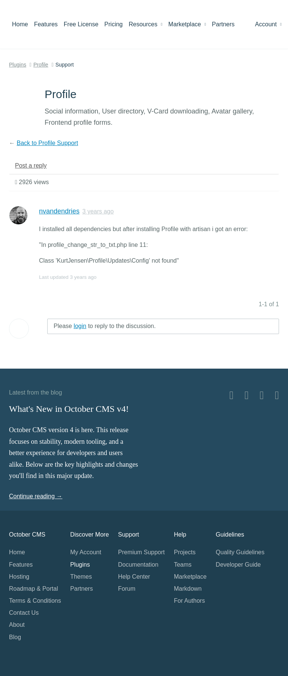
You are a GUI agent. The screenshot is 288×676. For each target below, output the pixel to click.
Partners (223, 24)
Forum (126, 588)
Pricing (113, 24)
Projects (185, 552)
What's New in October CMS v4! (69, 409)
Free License (81, 24)
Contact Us (24, 612)
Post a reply (30, 165)
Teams (183, 564)
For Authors (189, 600)
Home (20, 24)
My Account (85, 552)
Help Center (134, 576)
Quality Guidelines (240, 552)
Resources (145, 24)
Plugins (17, 65)
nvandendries (59, 211)
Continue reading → (35, 496)
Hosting (19, 576)
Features (46, 24)
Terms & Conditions (35, 600)
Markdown (188, 588)
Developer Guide (238, 564)
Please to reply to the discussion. (105, 326)
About (17, 625)
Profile (40, 65)
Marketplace (187, 24)
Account (268, 24)
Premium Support (141, 552)
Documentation (138, 564)
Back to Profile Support (47, 143)
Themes (81, 576)
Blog (15, 637)
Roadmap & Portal (33, 588)
